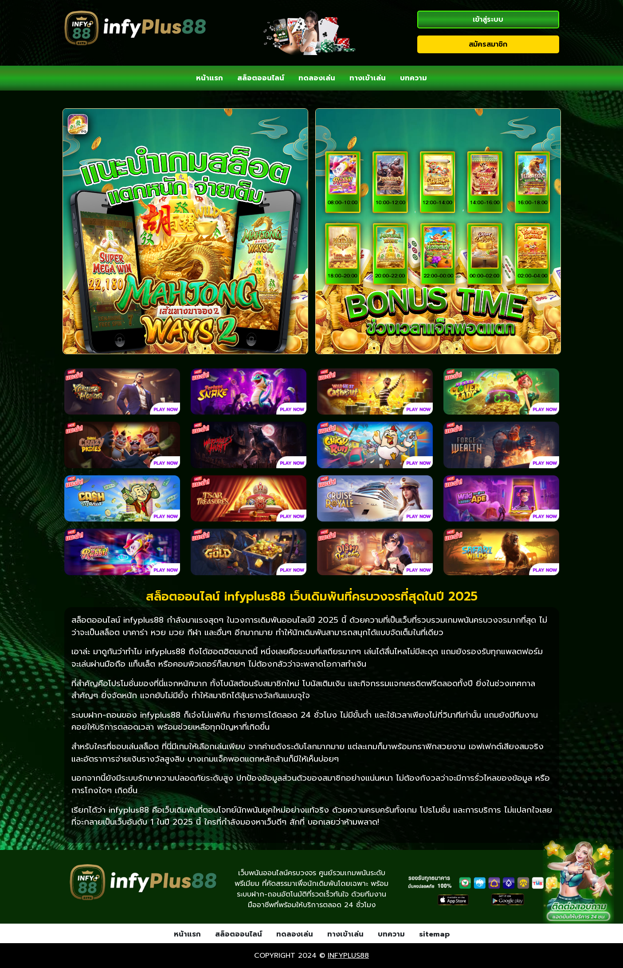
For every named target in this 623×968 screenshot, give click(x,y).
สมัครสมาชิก (488, 44)
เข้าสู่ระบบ (488, 19)
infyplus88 (348, 955)
